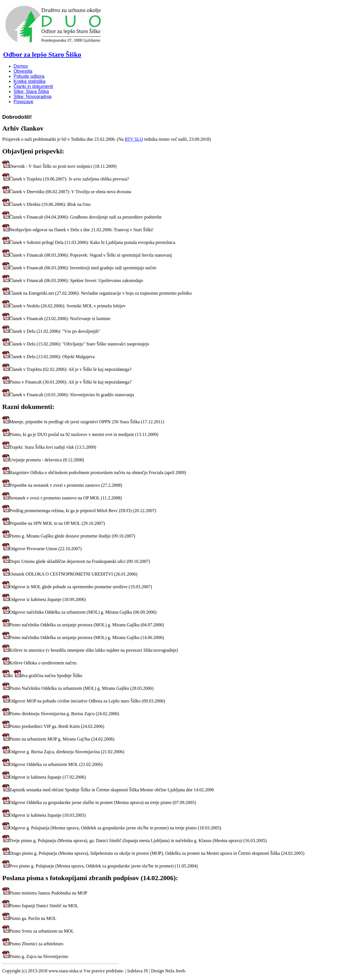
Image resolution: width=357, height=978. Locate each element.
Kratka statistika (29, 81)
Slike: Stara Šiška (31, 91)
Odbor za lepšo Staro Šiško (42, 54)
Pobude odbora (29, 76)
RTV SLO (134, 139)
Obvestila (23, 71)
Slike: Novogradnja (32, 96)
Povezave (23, 101)
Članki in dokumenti (33, 86)
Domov (21, 66)
